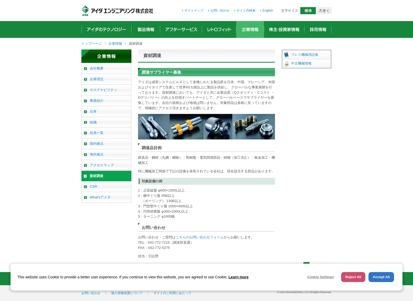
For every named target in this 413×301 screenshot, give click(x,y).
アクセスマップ (102, 165)
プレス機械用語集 (304, 55)
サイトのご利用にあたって (172, 293)
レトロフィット (219, 29)
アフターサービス (181, 29)
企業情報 (250, 29)
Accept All (381, 277)
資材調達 (96, 176)
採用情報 (317, 29)
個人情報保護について (127, 293)
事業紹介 (97, 101)
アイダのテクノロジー (106, 29)
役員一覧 (97, 133)
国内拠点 (97, 144)
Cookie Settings (320, 277)
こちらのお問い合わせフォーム (200, 237)
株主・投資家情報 (284, 29)
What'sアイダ (100, 197)
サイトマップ (193, 10)
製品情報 (145, 29)
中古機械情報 (301, 63)
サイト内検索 (246, 10)
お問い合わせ (219, 10)
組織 (93, 122)
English (268, 10)
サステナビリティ (103, 90)
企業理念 (97, 79)
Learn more (239, 277)
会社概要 (97, 68)
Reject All (353, 277)
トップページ (91, 44)
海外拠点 (97, 154)
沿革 (93, 111)
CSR (93, 186)
